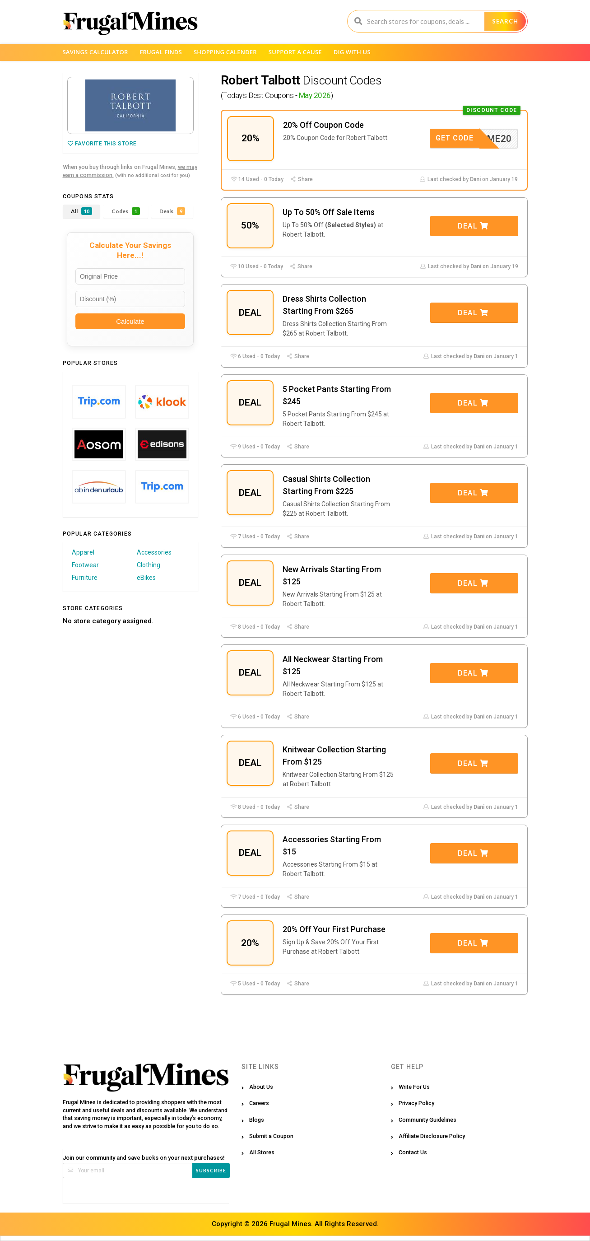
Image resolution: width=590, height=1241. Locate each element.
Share (301, 179)
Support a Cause (295, 52)
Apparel (83, 552)
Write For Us (414, 1086)
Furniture (85, 577)
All (81, 211)
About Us (261, 1086)
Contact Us (413, 1152)
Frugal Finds (160, 52)
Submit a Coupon (271, 1136)
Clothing (148, 565)
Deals (172, 211)
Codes (125, 211)
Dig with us (352, 52)
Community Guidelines (427, 1119)
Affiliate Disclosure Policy (432, 1136)
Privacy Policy (416, 1103)
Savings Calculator (95, 52)
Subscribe (211, 1170)
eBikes (146, 577)
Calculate (130, 321)
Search (505, 21)
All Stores (261, 1152)
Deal (473, 226)
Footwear (85, 565)
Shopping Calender (225, 52)
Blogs (256, 1119)
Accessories (154, 552)
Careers (259, 1103)
